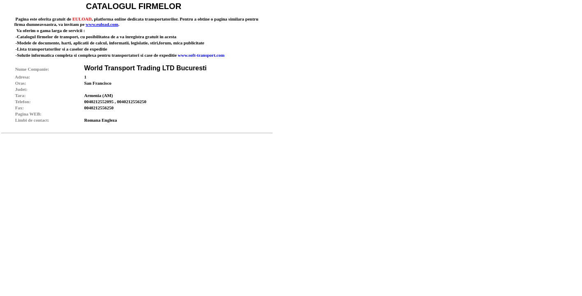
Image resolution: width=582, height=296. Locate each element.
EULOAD (82, 18)
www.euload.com (101, 24)
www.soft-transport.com (201, 55)
